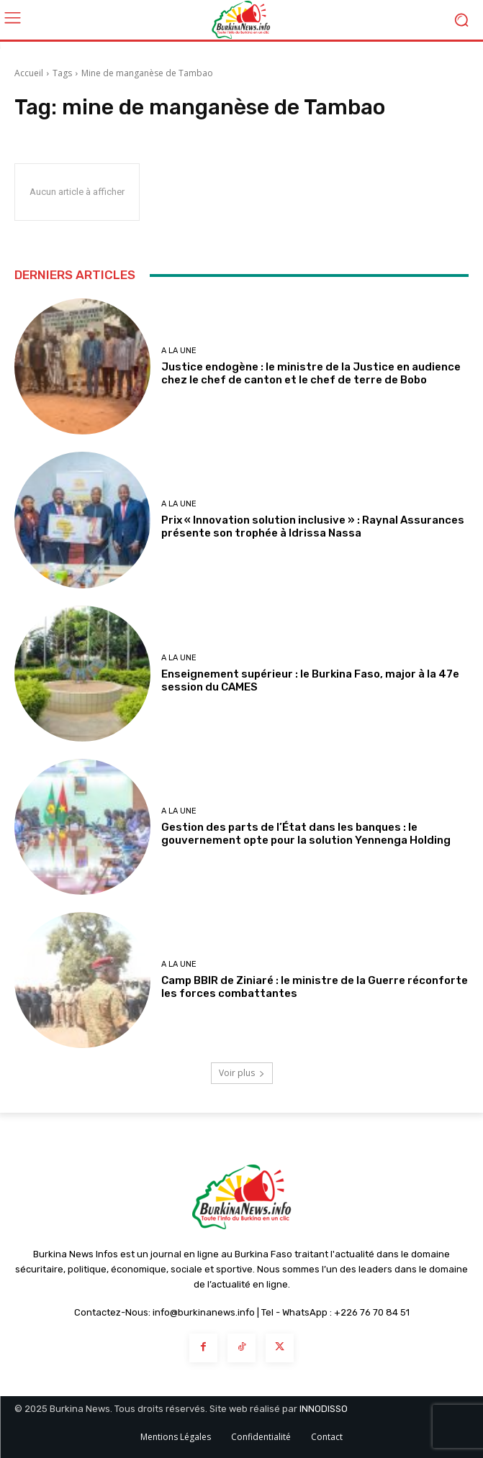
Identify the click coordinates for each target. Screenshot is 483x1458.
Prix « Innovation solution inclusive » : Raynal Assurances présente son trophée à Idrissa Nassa (312, 526)
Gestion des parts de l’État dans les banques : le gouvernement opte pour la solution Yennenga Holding (306, 834)
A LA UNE (179, 351)
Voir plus (242, 1073)
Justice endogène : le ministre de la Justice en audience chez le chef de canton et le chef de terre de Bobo (311, 373)
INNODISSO (323, 1408)
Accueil (28, 73)
